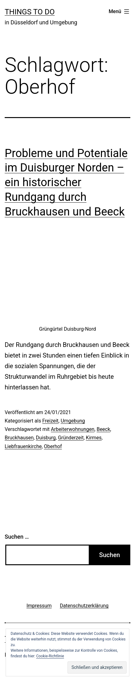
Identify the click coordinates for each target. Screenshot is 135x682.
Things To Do (30, 11)
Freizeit (50, 421)
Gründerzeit (70, 438)
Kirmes (94, 438)
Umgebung (73, 421)
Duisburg (46, 438)
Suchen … (17, 536)
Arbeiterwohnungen (72, 429)
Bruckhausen (19, 438)
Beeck (103, 429)
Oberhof (53, 446)
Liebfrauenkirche (23, 446)
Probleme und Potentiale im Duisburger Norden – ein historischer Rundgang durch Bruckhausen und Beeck (66, 182)
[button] (97, 667)
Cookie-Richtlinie (50, 656)
